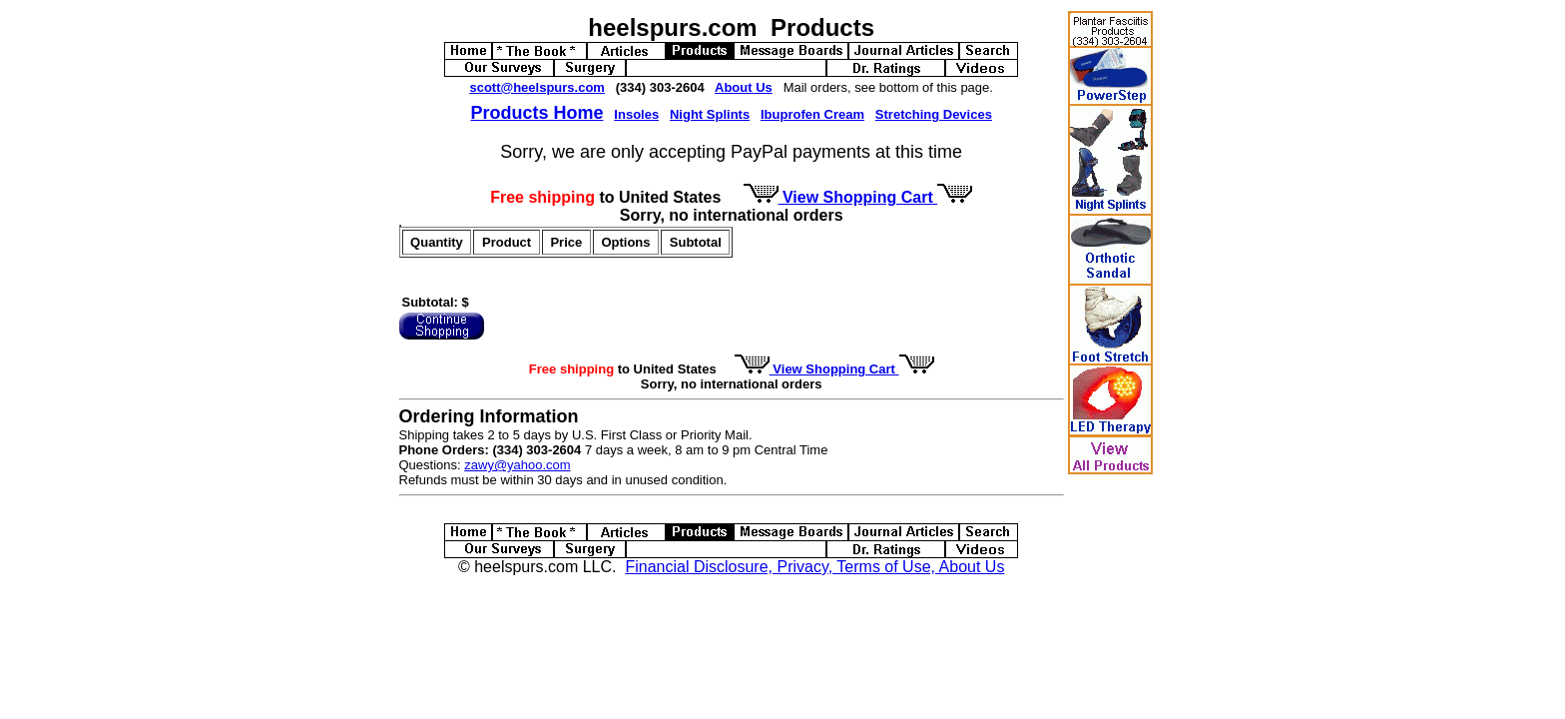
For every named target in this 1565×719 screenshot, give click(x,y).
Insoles (636, 114)
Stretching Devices (933, 114)
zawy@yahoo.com (517, 464)
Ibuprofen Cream (812, 114)
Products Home (536, 113)
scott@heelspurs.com (537, 87)
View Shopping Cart (858, 197)
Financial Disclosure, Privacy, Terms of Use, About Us (814, 566)
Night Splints (710, 114)
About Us (744, 87)
